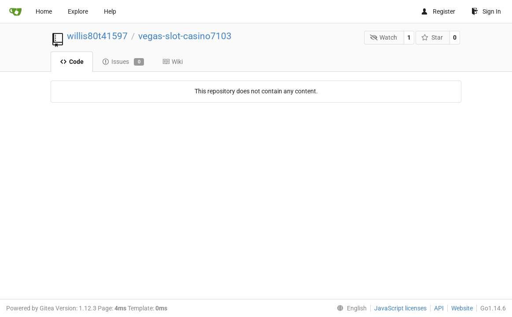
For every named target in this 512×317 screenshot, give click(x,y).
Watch (384, 37)
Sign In (486, 11)
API (439, 308)
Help (110, 11)
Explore (78, 11)
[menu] (350, 308)
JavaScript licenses (400, 308)
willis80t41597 (97, 36)
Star (432, 37)
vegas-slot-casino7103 (185, 36)
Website (462, 308)
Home (44, 11)
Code (72, 61)
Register (438, 11)
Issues (123, 62)
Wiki (172, 61)
